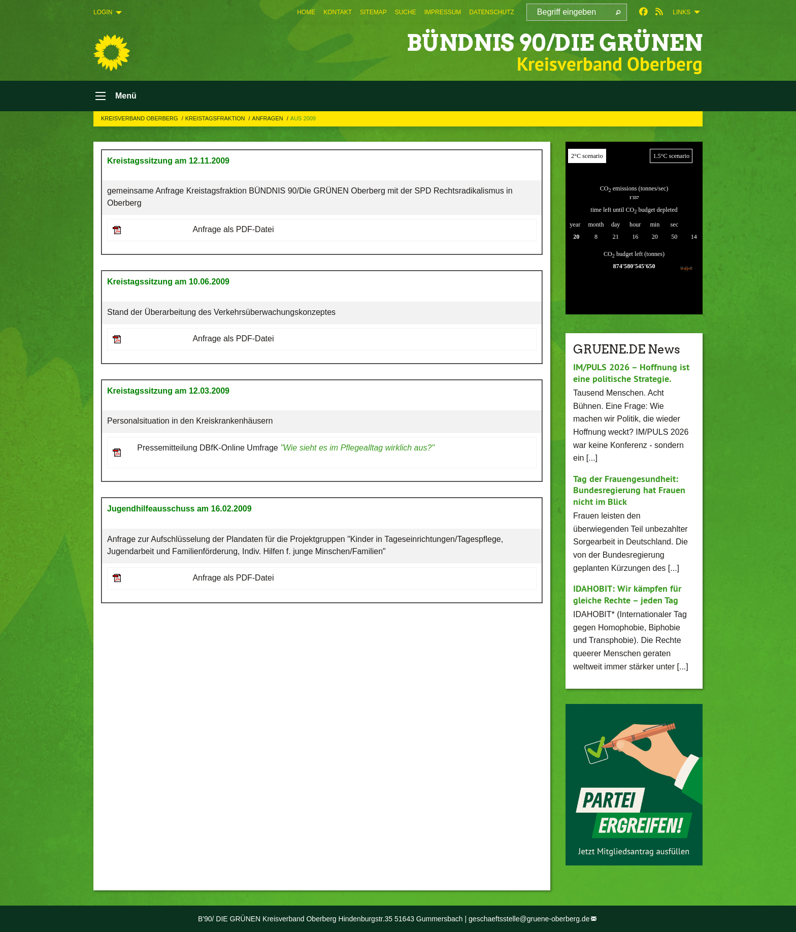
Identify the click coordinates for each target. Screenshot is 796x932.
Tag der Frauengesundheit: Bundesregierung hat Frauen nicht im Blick (629, 490)
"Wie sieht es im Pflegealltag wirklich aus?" (357, 447)
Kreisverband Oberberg (140, 118)
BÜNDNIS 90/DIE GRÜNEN (555, 42)
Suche (405, 12)
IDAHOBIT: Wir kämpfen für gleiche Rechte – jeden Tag (627, 594)
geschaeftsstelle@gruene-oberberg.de (529, 919)
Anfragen (268, 118)
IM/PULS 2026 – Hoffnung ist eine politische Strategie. (631, 372)
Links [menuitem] (681, 12)
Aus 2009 (303, 118)
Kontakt (337, 12)
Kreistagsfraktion (216, 118)
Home (306, 12)
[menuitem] (306, 12)
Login (102, 12)
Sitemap (373, 12)
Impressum (442, 12)
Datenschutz (491, 12)
